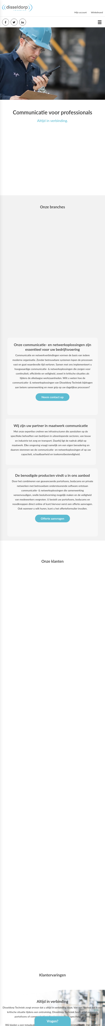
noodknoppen (20, 503)
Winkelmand (97, 12)
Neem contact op (52, 397)
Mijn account (80, 12)
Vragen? (52, 1021)
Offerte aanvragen (52, 518)
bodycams (81, 499)
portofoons (68, 499)
